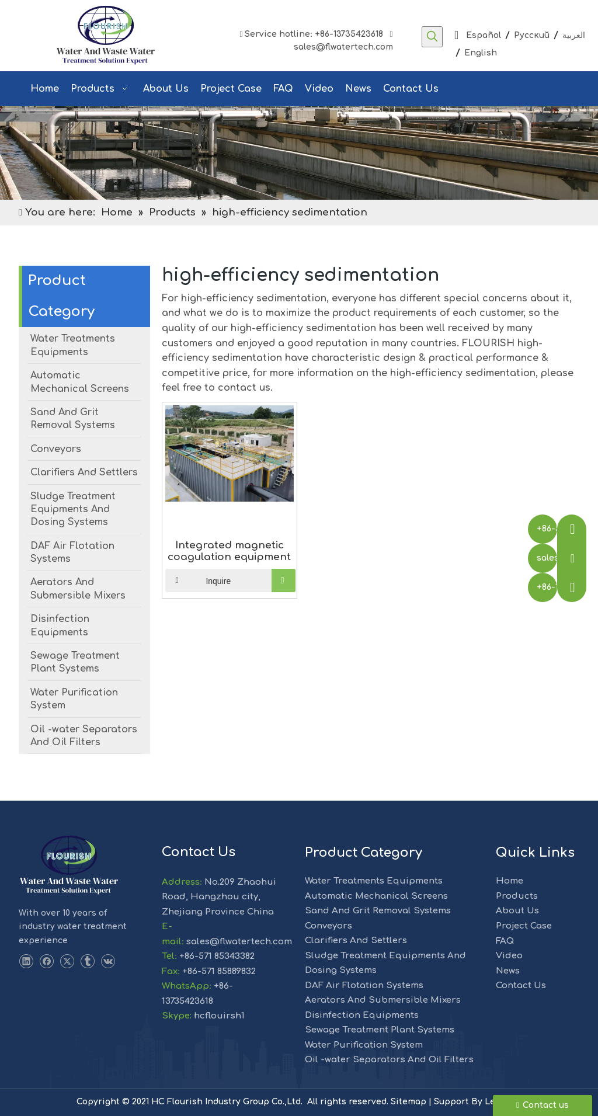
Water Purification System (364, 1045)
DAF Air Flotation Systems (364, 985)
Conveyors (328, 926)
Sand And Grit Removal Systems (378, 911)
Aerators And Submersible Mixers (383, 1000)
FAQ (505, 941)
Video (509, 956)
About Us (517, 911)
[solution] (299, 153)
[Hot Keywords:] (432, 36)
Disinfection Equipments (362, 1015)
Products (517, 896)
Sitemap (408, 1101)
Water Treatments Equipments (374, 881)
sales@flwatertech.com (339, 47)
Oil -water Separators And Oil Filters (389, 1060)
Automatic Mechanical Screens (376, 896)
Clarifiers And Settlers (356, 940)
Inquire (198, 580)
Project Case (524, 926)
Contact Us (521, 985)
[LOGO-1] (69, 865)
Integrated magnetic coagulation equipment (229, 551)
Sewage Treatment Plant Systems (379, 1030)
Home (509, 881)
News (508, 971)
